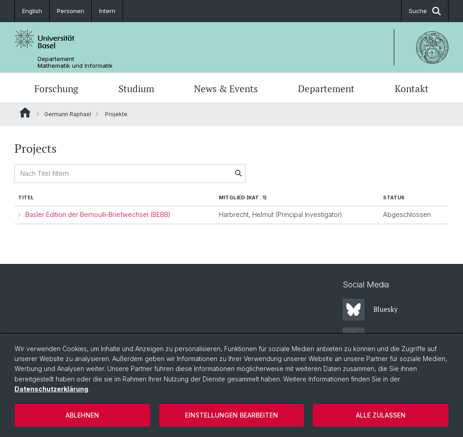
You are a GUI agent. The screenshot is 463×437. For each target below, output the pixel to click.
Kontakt (412, 88)
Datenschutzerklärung (51, 389)
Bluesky (370, 309)
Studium (136, 88)
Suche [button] (425, 11)
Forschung (56, 88)
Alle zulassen (381, 415)
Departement (326, 88)
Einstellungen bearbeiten (231, 415)
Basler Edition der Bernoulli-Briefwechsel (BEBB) (97, 214)
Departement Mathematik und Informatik (75, 62)
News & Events (226, 88)
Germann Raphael (67, 114)
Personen (70, 10)
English (32, 10)
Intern (107, 10)
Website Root (25, 112)
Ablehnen (82, 415)
